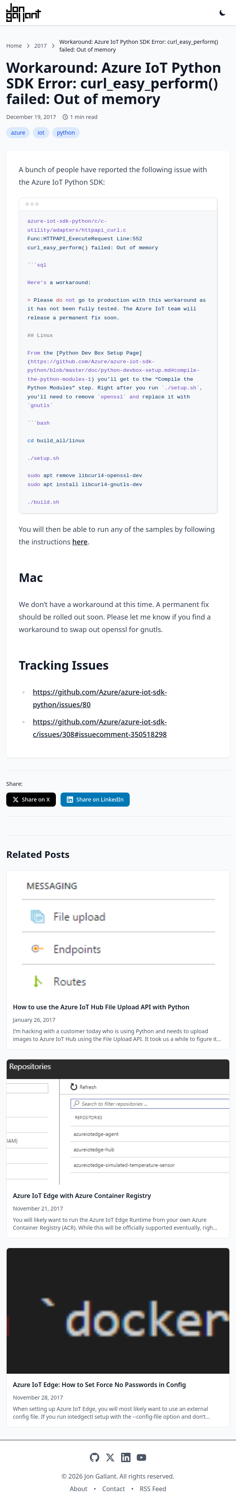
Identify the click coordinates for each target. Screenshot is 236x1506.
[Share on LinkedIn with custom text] (95, 800)
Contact (113, 1488)
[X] (110, 1457)
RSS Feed (153, 1488)
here (80, 541)
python (66, 132)
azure (18, 132)
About (78, 1488)
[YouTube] (141, 1457)
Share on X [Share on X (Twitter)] (31, 799)
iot (41, 132)
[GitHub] (94, 1457)
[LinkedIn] (126, 1457)
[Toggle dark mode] (223, 12)
